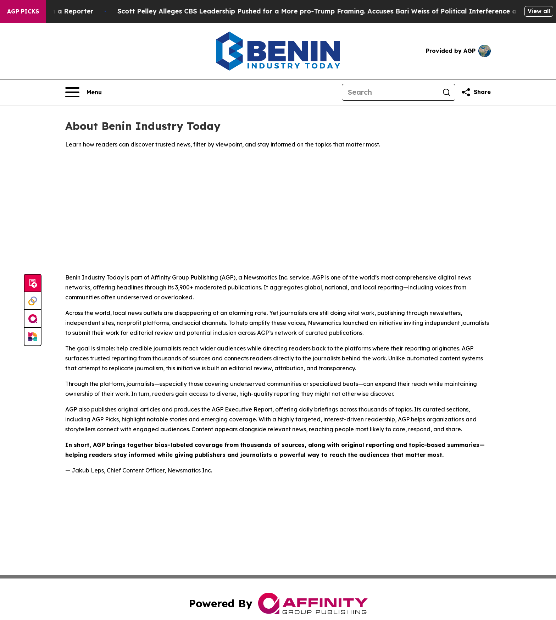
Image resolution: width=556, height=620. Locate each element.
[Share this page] (476, 92)
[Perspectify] (32, 301)
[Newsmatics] (32, 336)
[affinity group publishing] (32, 319)
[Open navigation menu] (83, 92)
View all (539, 11)
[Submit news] (32, 283)
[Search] (390, 92)
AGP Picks (23, 11)
